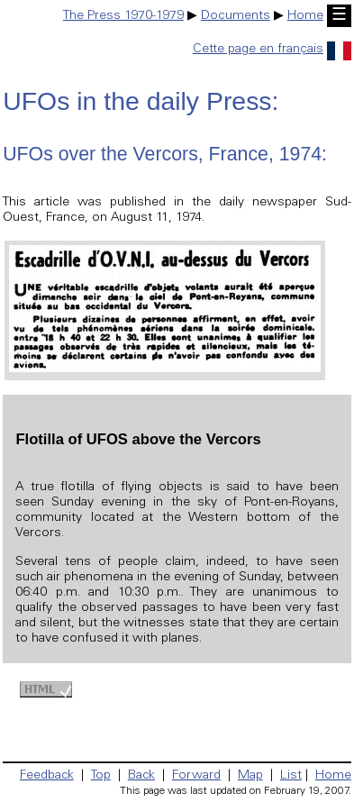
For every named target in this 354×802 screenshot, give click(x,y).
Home (305, 16)
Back (141, 776)
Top (101, 776)
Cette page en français (272, 49)
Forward (196, 776)
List (291, 776)
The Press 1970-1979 (123, 16)
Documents (235, 16)
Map (250, 776)
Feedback (47, 776)
